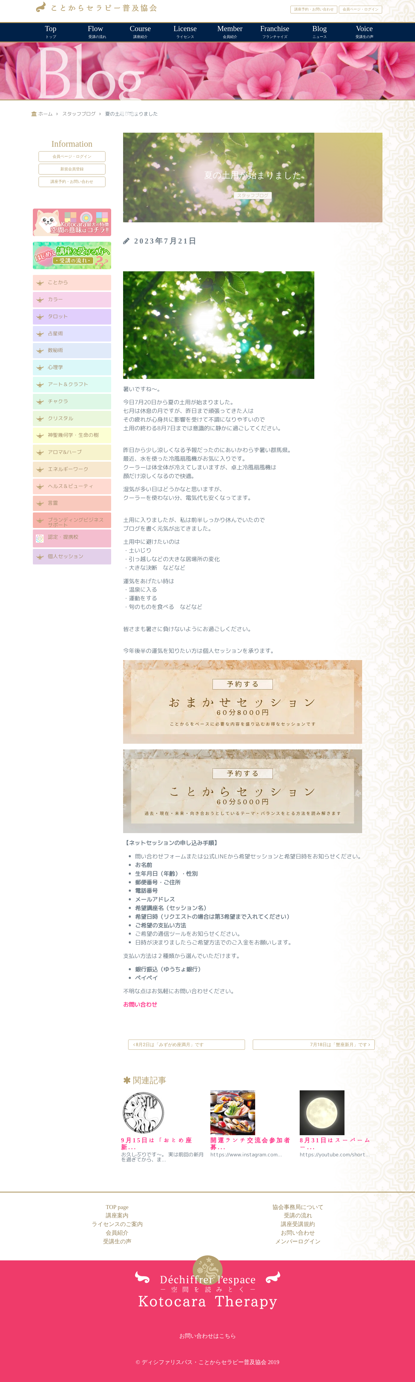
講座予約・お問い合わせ (314, 9)
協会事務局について (298, 1207)
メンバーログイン (298, 1241)
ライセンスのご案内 (117, 1224)
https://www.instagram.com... (246, 1154)
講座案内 (117, 1215)
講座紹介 (140, 31)
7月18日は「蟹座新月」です (339, 1044)
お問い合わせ (298, 1233)
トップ (50, 31)
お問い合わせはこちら (207, 1336)
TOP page (117, 1207)
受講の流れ (95, 31)
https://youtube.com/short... (335, 1154)
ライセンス (185, 31)
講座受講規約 (298, 1224)
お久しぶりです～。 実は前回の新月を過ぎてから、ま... (162, 1157)
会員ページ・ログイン (361, 9)
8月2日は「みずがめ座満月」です (169, 1044)
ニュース (319, 31)
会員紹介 (230, 31)
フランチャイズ (274, 31)
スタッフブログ (252, 195)
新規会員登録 (72, 169)
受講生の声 (364, 31)
